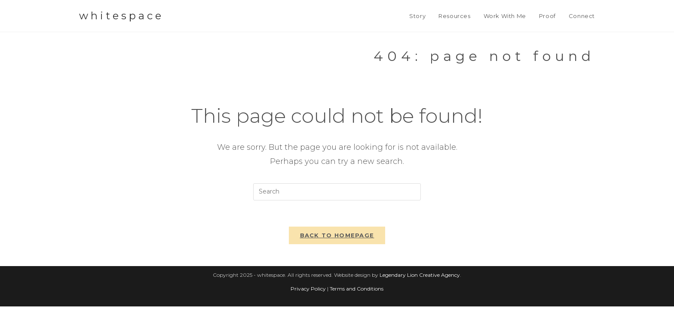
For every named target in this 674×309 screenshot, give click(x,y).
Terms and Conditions (356, 291)
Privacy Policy (308, 291)
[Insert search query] (337, 191)
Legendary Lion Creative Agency (420, 277)
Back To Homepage (337, 235)
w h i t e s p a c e (120, 15)
